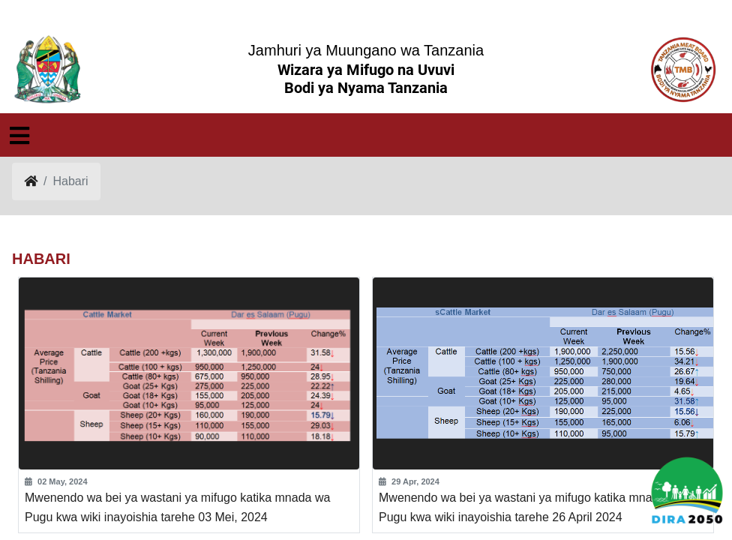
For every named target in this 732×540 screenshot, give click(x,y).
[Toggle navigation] (19, 136)
